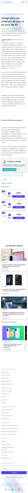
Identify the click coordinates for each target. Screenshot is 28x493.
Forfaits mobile (6, 175)
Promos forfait (19, 175)
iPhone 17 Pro (5, 394)
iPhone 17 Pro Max (6, 391)
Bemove (11, 485)
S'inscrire (14, 472)
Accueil (2, 14)
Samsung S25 (5, 418)
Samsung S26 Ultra (6, 409)
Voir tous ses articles (9, 169)
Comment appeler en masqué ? (10, 425)
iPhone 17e (4, 400)
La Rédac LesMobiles (6, 39)
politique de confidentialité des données (14, 477)
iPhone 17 (4, 397)
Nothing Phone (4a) (6, 384)
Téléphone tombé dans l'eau (9, 428)
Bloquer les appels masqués (9, 431)
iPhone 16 (4, 403)
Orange (4, 179)
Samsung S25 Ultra (6, 415)
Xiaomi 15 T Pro (5, 375)
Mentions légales (6, 444)
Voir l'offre (18, 196)
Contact (3, 441)
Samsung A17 (5, 372)
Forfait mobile (8, 14)
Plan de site (4, 455)
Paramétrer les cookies (7, 452)
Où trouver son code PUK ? (9, 434)
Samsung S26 (5, 412)
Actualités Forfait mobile (18, 14)
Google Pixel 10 (5, 378)
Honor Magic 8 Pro (6, 381)
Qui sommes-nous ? (6, 458)
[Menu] (26, 2)
